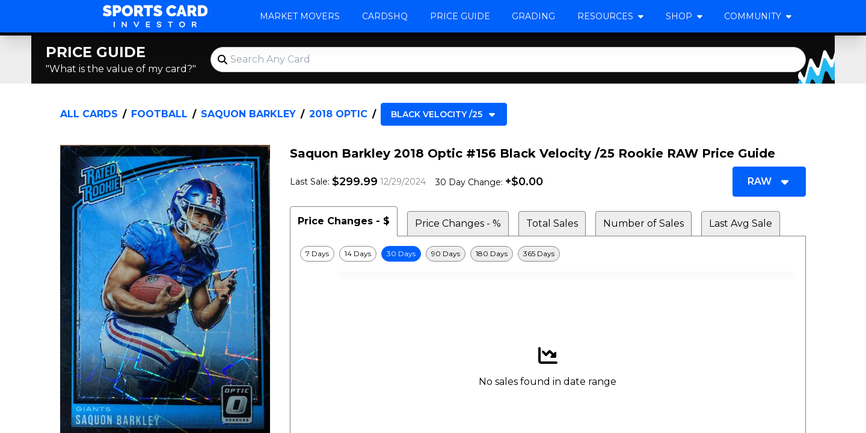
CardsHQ (385, 16)
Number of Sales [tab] (643, 223)
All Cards (89, 114)
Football (159, 114)
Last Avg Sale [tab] (740, 223)
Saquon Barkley (248, 114)
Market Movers (300, 16)
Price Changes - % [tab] (458, 223)
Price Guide (460, 16)
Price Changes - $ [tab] (344, 221)
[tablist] (548, 221)
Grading (533, 16)
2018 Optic (338, 114)
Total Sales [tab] (552, 223)
